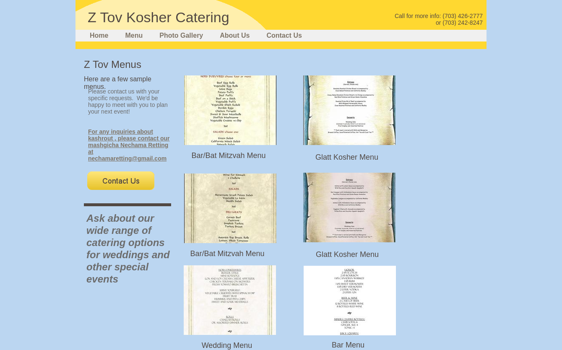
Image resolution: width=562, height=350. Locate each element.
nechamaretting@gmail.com (127, 158)
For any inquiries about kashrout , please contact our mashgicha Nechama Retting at (129, 141)
